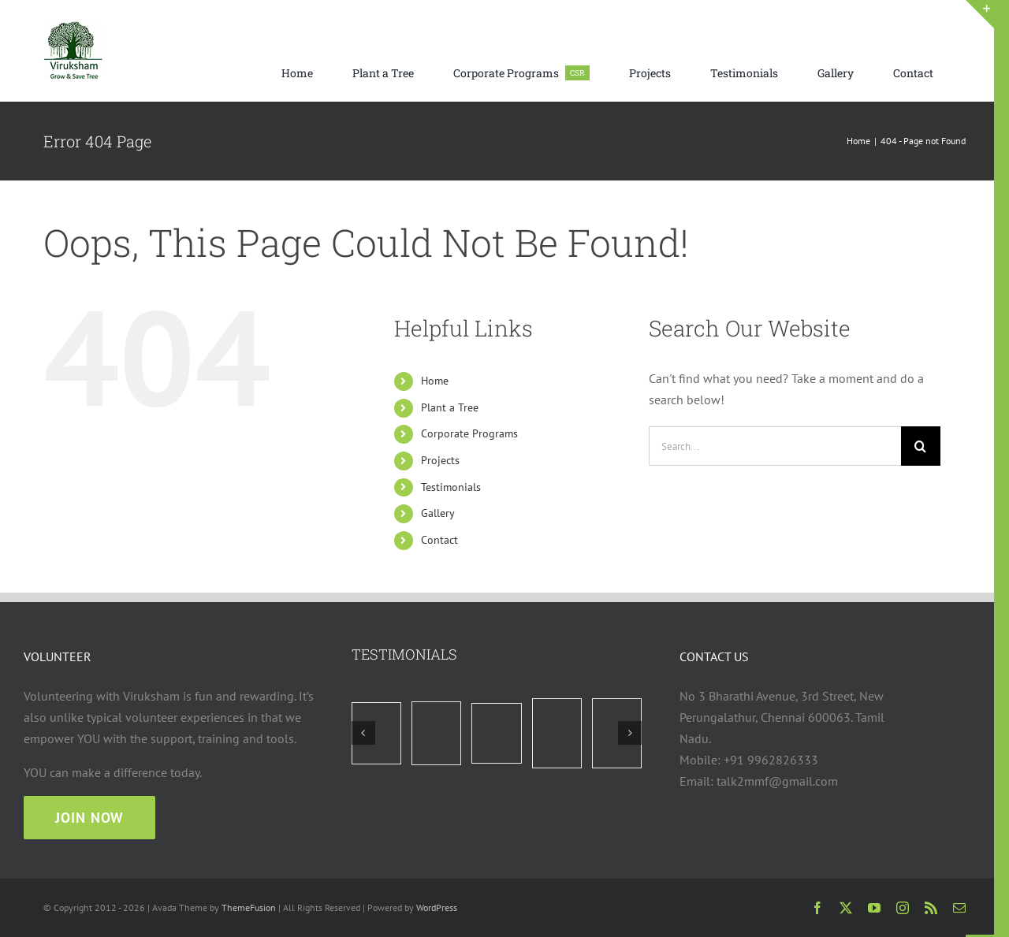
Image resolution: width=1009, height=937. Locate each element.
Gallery (438, 513)
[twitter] (846, 908)
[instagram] (902, 908)
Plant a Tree (449, 407)
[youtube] (874, 908)
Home (435, 381)
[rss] (931, 908)
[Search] (920, 446)
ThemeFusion (249, 907)
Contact (439, 540)
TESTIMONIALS (404, 654)
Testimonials (451, 487)
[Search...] (775, 446)
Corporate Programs (469, 433)
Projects (440, 460)
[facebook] (817, 908)
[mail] (959, 908)
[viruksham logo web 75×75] (72, 27)
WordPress (436, 907)
